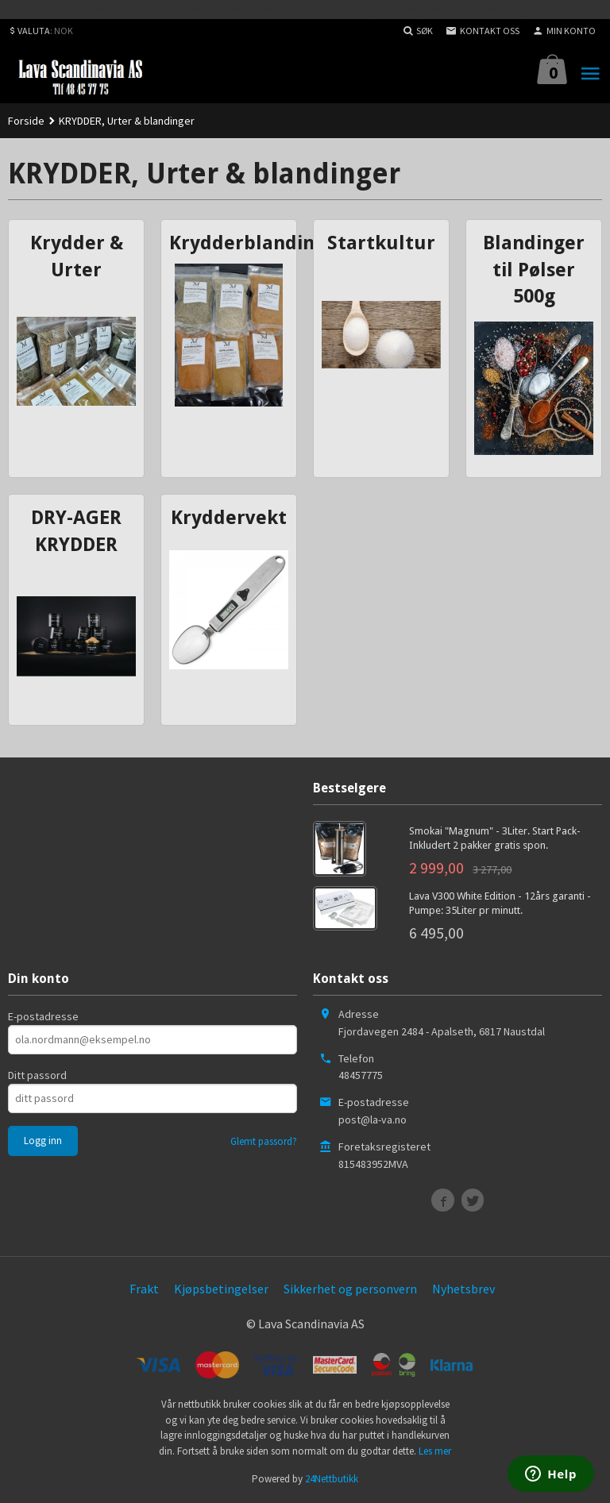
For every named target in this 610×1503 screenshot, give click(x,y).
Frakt (144, 1289)
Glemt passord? (263, 1141)
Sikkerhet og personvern (350, 1289)
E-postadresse (43, 1016)
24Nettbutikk (331, 1479)
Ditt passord (37, 1075)
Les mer (435, 1451)
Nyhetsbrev (463, 1289)
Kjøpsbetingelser (221, 1289)
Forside (26, 121)
